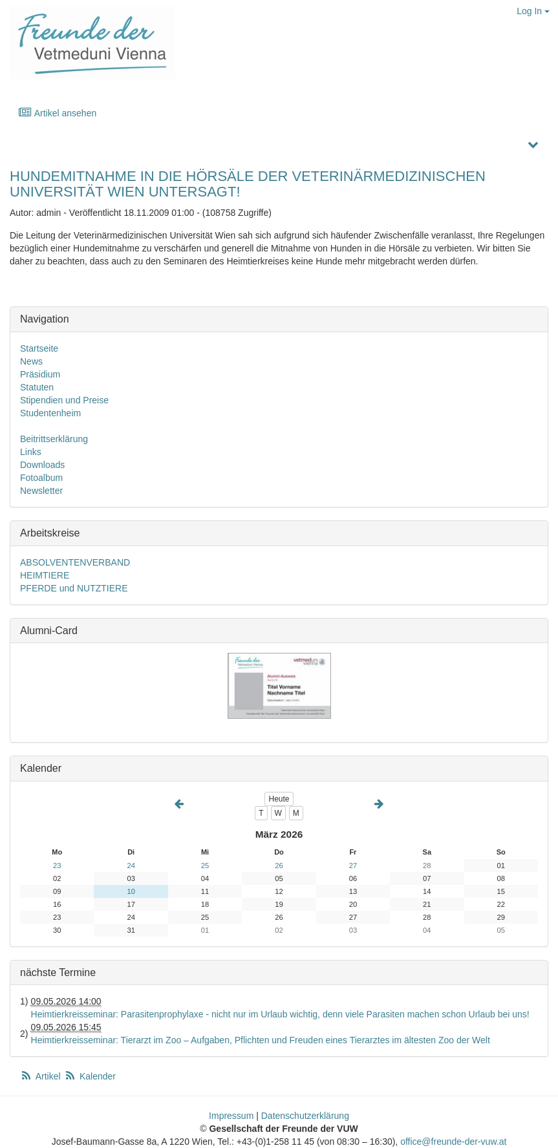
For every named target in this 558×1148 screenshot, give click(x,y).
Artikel (41, 1076)
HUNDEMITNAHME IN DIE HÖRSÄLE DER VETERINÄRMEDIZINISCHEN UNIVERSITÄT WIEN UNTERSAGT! (248, 184)
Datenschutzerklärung (305, 1116)
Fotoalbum (41, 478)
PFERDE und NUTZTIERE (73, 588)
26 (279, 865)
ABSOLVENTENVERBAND (75, 562)
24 (130, 865)
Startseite (39, 348)
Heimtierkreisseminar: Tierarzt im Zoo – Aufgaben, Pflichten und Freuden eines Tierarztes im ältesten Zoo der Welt (260, 1040)
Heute (278, 798)
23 (57, 865)
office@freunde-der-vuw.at (453, 1141)
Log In (533, 11)
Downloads (42, 465)
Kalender (89, 1076)
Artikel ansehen (57, 112)
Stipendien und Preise (64, 400)
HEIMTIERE (44, 575)
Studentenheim (50, 413)
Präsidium (40, 374)
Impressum (231, 1116)
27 (353, 865)
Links (30, 452)
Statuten (37, 387)
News (31, 361)
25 (205, 865)
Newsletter (41, 490)
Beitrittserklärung (54, 439)
